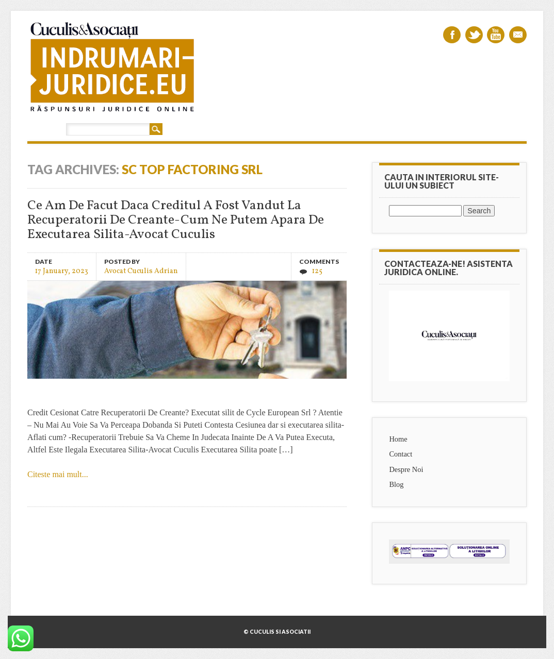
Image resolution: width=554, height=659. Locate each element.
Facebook (452, 34)
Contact (400, 454)
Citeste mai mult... (57, 474)
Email (518, 34)
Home (398, 439)
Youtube (495, 34)
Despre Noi (406, 469)
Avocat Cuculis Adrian (141, 270)
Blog (396, 484)
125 (317, 271)
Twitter (474, 34)
